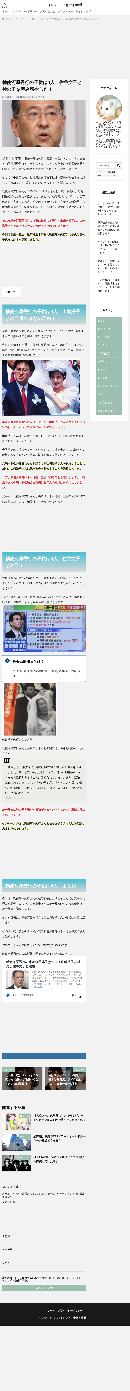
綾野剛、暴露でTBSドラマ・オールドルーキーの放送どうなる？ (59, 1138)
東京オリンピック (110, 386)
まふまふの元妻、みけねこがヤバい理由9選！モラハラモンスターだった (108, 209)
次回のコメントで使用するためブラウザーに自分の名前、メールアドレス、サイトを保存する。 (41, 1279)
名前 (6, 1236)
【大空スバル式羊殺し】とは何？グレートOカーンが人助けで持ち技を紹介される (59, 1117)
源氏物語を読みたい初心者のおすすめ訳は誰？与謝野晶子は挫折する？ (108, 228)
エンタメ (32, 18)
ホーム (6, 11)
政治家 (103, 369)
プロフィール (65, 11)
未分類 (103, 377)
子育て (103, 361)
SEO (99, 176)
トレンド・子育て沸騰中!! (65, 5)
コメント (8, 1202)
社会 (43, 97)
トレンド (19, 18)
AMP (106, 176)
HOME (8, 18)
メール (7, 1249)
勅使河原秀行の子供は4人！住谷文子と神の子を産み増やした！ (69, 18)
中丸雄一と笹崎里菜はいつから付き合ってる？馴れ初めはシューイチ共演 (108, 266)
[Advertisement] (65, 51)
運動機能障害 (107, 410)
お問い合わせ (47, 11)
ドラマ (103, 345)
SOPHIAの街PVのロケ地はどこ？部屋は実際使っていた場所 (58, 1159)
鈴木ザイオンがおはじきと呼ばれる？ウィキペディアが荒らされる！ (108, 247)
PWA (114, 176)
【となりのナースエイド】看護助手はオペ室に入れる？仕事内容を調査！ (108, 285)
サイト (6, 1262)
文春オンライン (15, 798)
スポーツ (105, 328)
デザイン (100, 172)
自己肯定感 (106, 402)
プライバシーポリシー (25, 11)
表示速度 (111, 172)
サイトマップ (83, 11)
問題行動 (105, 353)
